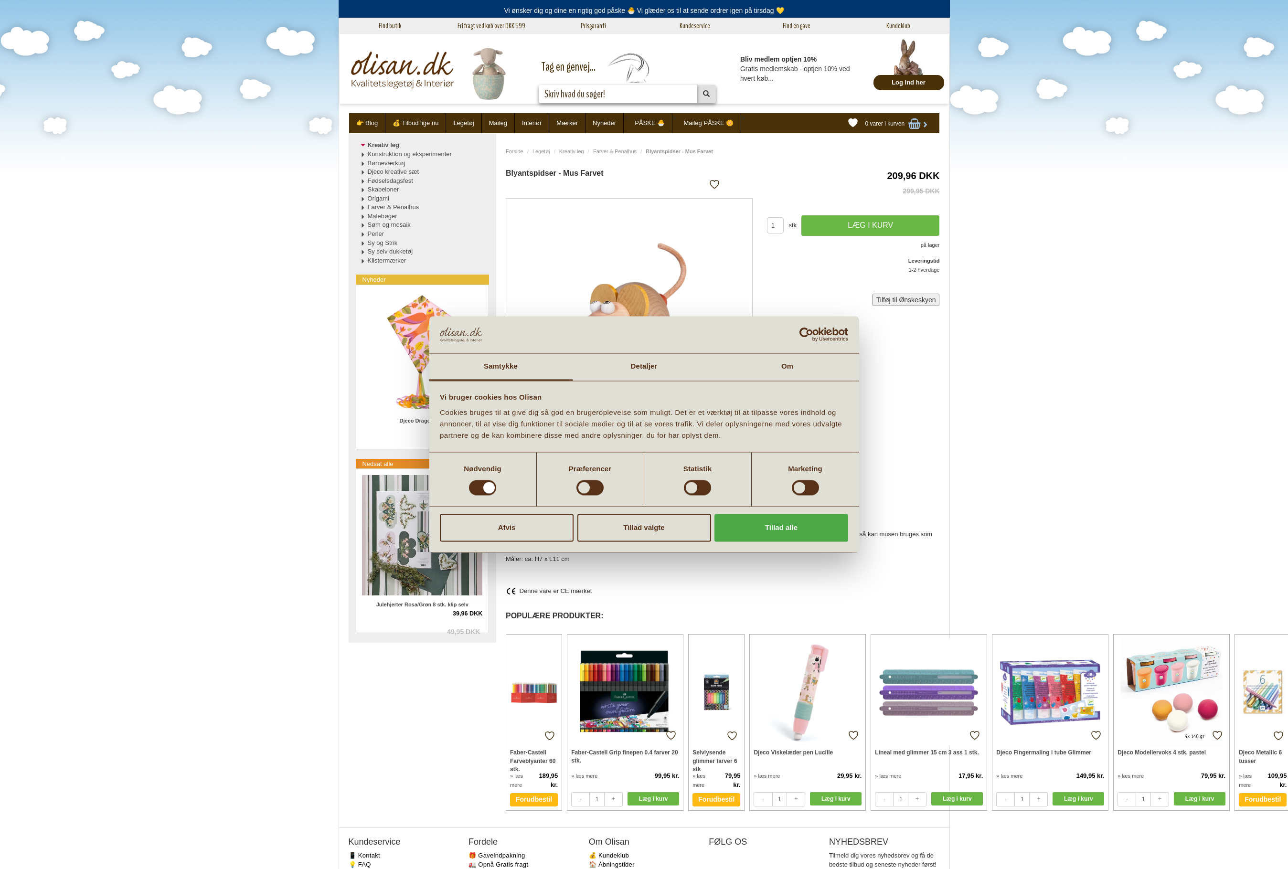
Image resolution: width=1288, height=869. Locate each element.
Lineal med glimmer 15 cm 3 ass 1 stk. (927, 752)
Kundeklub (898, 26)
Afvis (507, 527)
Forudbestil (534, 799)
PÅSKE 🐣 (650, 123)
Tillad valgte (643, 527)
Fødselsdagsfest (390, 180)
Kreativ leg (571, 151)
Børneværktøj (386, 163)
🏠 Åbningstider (612, 864)
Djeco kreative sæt (393, 171)
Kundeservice (695, 26)
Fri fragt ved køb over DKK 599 (491, 26)
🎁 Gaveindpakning (496, 855)
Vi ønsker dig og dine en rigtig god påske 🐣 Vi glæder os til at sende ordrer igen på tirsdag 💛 (644, 10)
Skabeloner (383, 189)
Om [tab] (787, 366)
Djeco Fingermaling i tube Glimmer (1043, 752)
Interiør (532, 123)
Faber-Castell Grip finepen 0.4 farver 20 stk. (624, 756)
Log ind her (909, 82)
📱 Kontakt (364, 855)
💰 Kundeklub (609, 855)
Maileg (498, 123)
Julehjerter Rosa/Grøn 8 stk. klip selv (422, 604)
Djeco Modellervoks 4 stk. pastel (1162, 752)
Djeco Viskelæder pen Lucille (793, 752)
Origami (379, 198)
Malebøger (382, 216)
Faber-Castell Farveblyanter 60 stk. (532, 760)
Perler (376, 233)
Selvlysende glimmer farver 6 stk (714, 760)
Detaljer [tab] (644, 366)
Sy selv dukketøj (390, 251)
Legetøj (463, 123)
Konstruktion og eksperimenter (410, 154)
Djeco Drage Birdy (422, 421)
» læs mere (584, 776)
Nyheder (604, 123)
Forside (514, 151)
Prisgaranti (593, 26)
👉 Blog (367, 123)
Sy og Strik (383, 242)
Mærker (567, 123)
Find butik (390, 26)
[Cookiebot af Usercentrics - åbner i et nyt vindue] (806, 335)
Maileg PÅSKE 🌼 (708, 123)
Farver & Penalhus (615, 151)
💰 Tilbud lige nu (415, 123)
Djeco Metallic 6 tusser (1260, 756)
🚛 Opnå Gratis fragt (498, 864)
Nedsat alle (378, 463)
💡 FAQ (360, 864)
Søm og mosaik (389, 224)
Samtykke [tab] (501, 366)
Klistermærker (387, 260)
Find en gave (796, 26)
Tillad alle (781, 527)
